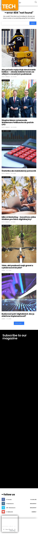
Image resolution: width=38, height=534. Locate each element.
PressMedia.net (7, 505)
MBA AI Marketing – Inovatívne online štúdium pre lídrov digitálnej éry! (19, 218)
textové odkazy (6, 453)
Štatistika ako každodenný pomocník (19, 171)
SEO (4, 470)
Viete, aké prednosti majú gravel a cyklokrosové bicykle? (17, 266)
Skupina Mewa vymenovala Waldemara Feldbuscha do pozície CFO (18, 122)
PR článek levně (6, 487)
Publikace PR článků (7, 484)
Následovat (33, 413)
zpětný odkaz (6, 452)
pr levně (5, 464)
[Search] (32, 23)
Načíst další (19, 323)
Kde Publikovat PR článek (8, 486)
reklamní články (6, 456)
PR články (5, 467)
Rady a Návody (6, 131)
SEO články (5, 483)
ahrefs (4, 472)
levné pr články (6, 463)
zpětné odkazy (6, 450)
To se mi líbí (33, 408)
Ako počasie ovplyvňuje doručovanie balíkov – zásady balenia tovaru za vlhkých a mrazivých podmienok (19, 71)
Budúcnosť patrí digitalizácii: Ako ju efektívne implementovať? (18, 315)
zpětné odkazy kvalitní (7, 455)
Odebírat (34, 421)
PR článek (5, 466)
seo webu (5, 459)
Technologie (5, 29)
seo (4, 461)
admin (3, 270)
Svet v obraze (6, 76)
